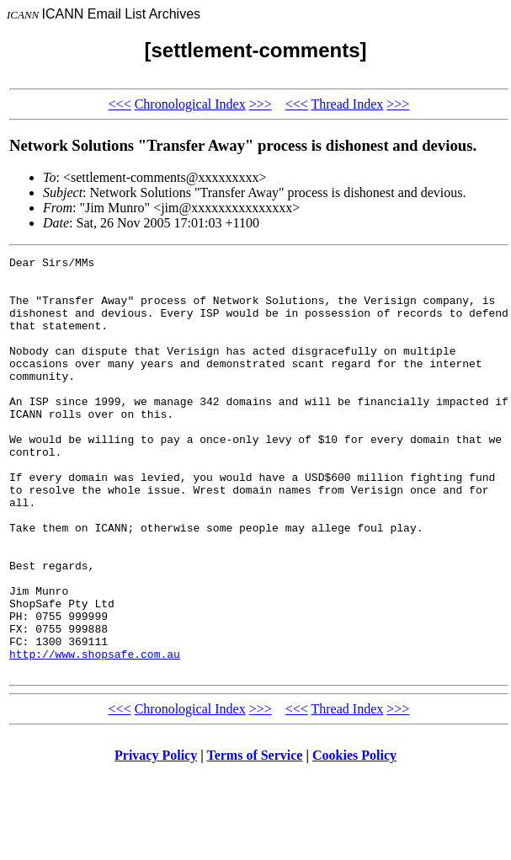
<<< (120, 104)
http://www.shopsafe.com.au (94, 734)
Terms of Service (254, 838)
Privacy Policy (155, 838)
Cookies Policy (354, 838)
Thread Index (347, 104)
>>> (260, 104)
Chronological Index (190, 104)
